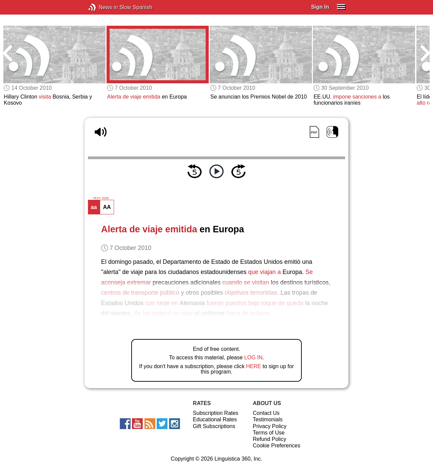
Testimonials (267, 419)
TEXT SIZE (101, 198)
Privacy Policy (270, 426)
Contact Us (266, 413)
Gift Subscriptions (214, 426)
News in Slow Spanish (102, 7)
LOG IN (253, 357)
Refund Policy (269, 439)
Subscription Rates (215, 413)
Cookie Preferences (276, 445)
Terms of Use (268, 433)
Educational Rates (215, 419)
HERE (253, 366)
